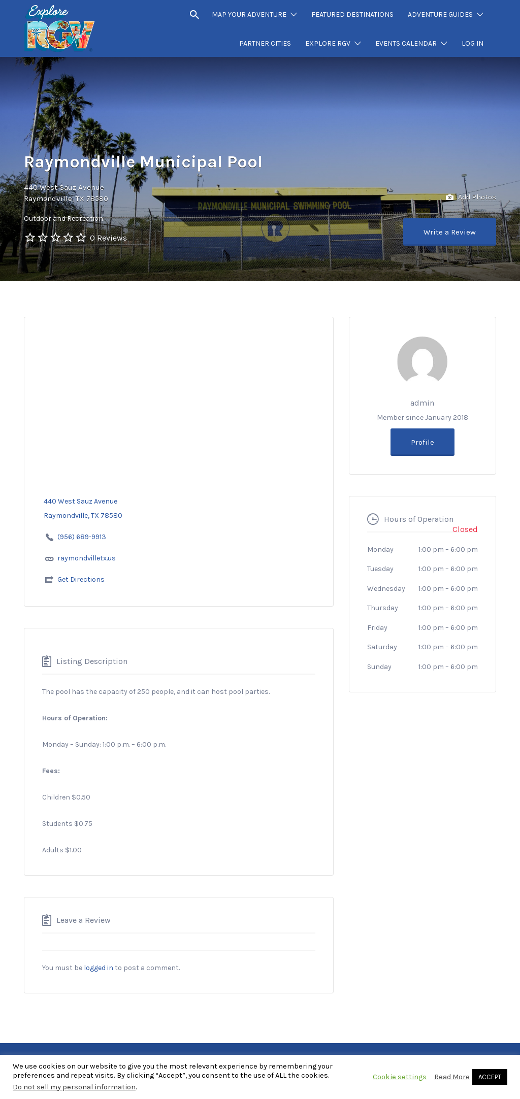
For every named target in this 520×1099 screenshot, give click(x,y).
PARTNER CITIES (265, 43)
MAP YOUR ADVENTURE (249, 14)
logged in (98, 967)
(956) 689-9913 (82, 536)
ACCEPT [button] (489, 1077)
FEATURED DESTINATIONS (352, 14)
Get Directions (81, 579)
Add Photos (471, 198)
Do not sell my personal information (74, 1087)
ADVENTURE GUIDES (440, 14)
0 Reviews (108, 238)
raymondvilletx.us (86, 558)
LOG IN (472, 43)
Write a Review (450, 232)
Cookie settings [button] (400, 1077)
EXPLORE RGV (327, 43)
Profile (422, 442)
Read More (452, 1077)
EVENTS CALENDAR (406, 43)
